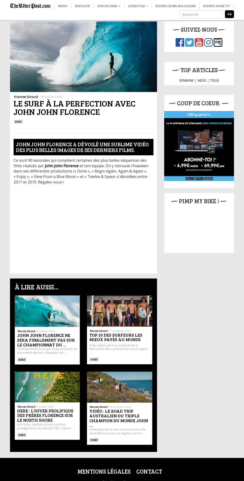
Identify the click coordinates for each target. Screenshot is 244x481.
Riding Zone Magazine (175, 6)
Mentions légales (104, 471)
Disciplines (109, 6)
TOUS (214, 80)
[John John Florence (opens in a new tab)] (62, 165)
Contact (149, 471)
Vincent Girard (26, 96)
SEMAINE (186, 80)
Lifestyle (138, 6)
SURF (18, 121)
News (62, 6)
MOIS (202, 80)
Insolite (82, 6)
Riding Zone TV (216, 6)
